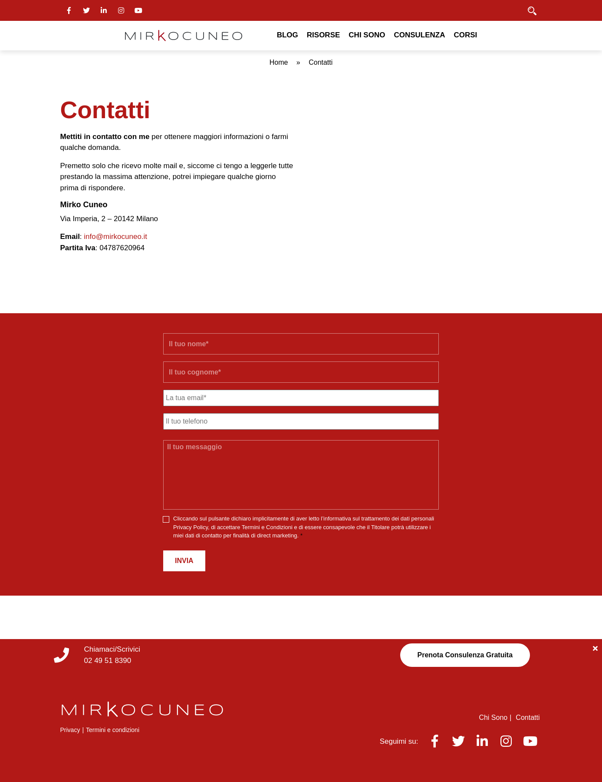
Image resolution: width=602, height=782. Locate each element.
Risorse (323, 35)
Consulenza (419, 35)
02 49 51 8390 (108, 660)
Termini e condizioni (112, 729)
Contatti (527, 717)
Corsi (465, 35)
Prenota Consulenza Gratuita (465, 655)
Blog (287, 35)
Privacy (70, 729)
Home (279, 62)
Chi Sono (367, 35)
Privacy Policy (190, 527)
